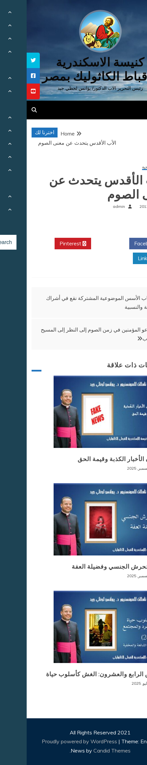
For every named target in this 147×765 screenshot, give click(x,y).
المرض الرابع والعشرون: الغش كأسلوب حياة (78, 674)
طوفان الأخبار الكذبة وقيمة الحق (94, 459)
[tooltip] (6, 60)
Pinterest (46, 243)
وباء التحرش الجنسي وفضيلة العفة (91, 566)
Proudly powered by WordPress (53, 741)
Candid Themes (85, 750)
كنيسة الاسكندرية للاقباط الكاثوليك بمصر (73, 69)
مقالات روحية (126, 167)
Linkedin (123, 258)
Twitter (83, 243)
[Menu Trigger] (131, 14)
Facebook (121, 243)
